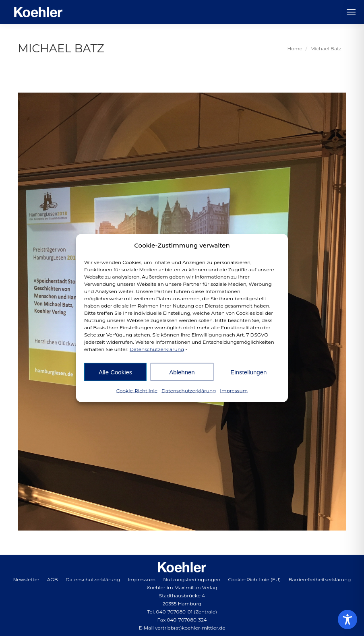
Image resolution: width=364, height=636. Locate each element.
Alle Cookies (115, 371)
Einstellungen (248, 371)
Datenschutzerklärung (157, 349)
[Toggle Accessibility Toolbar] (347, 619)
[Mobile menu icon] (351, 12)
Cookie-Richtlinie (136, 391)
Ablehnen (181, 371)
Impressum (234, 391)
